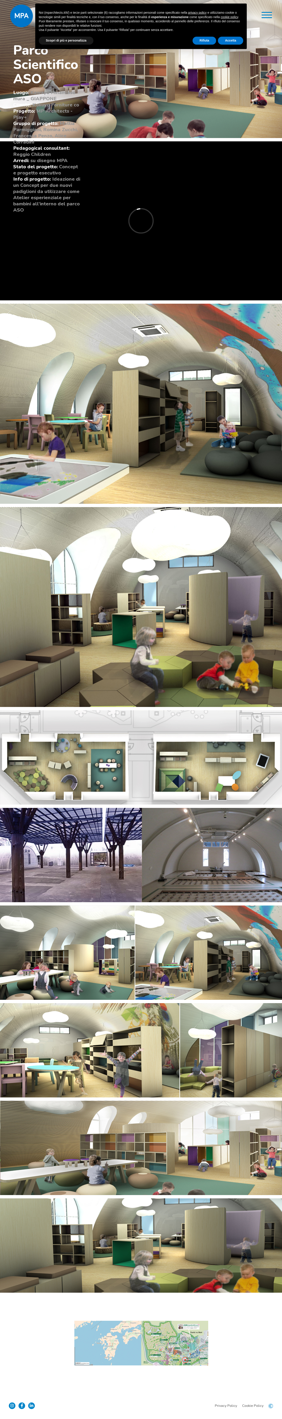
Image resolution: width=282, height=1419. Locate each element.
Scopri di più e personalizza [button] (66, 40)
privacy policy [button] (197, 12)
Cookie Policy (252, 1405)
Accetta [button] (230, 40)
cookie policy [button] (229, 17)
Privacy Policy (226, 1405)
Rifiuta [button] (204, 40)
